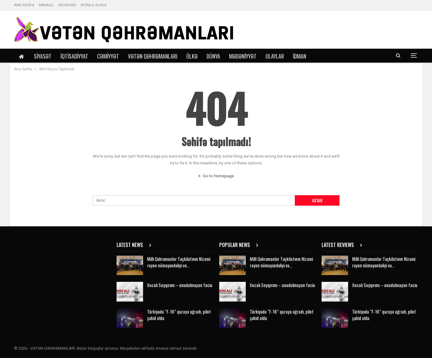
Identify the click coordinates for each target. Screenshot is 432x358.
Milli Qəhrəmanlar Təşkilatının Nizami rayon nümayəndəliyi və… (178, 262)
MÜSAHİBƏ (67, 5)
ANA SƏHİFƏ (24, 5)
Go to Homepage (216, 176)
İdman (299, 56)
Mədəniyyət (243, 56)
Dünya (213, 56)
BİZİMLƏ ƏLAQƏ (94, 5)
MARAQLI (46, 5)
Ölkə (192, 56)
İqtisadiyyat (74, 56)
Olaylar (274, 56)
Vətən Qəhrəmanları (152, 56)
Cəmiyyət (108, 56)
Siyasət (42, 56)
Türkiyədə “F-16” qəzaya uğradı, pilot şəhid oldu (179, 314)
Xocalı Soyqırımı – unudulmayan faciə (179, 285)
